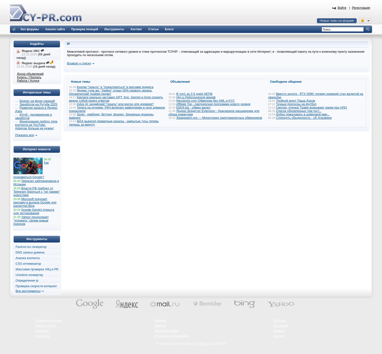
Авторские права (166, 331)
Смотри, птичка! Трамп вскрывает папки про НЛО (311, 107)
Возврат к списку (79, 63)
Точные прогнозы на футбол (296, 104)
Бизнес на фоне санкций (37, 101)
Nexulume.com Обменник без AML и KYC (205, 100)
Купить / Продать (29, 77)
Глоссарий (280, 325)
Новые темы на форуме (337, 20)
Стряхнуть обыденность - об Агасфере (304, 118)
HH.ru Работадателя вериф (196, 97)
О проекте (42, 336)
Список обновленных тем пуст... (299, 111)
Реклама (160, 320)
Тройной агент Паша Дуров (295, 100)
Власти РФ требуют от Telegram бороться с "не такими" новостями (36, 192)
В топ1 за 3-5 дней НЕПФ (194, 94)
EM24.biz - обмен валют (193, 107)
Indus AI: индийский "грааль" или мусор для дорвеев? (115, 104)
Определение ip (27, 280)
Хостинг (279, 336)
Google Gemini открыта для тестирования (33, 211)
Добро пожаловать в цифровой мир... (303, 114)
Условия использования (171, 336)
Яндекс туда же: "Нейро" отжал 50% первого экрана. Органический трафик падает (110, 92)
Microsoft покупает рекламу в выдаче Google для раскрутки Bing (35, 202)
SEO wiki (279, 320)
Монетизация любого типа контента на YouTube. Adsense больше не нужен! (36, 125)
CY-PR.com (202, 343)
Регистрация (361, 8)
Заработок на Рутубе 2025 (38, 104)
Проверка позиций (48, 320)
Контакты (41, 331)
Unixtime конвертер (29, 275)
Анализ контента (28, 258)
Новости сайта (45, 325)
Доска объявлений (30, 74)
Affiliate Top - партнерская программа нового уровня (213, 104)
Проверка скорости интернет (36, 286)
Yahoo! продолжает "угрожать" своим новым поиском (31, 220)
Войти (342, 8)
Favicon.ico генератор (31, 247)
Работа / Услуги (28, 80)
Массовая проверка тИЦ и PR (37, 269)
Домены (279, 331)
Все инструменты (28, 291)
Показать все (24, 135)
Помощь (160, 325)
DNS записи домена (30, 252)
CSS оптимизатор (28, 263)
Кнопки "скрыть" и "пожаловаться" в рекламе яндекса (115, 87)
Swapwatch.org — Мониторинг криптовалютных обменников (219, 118)
